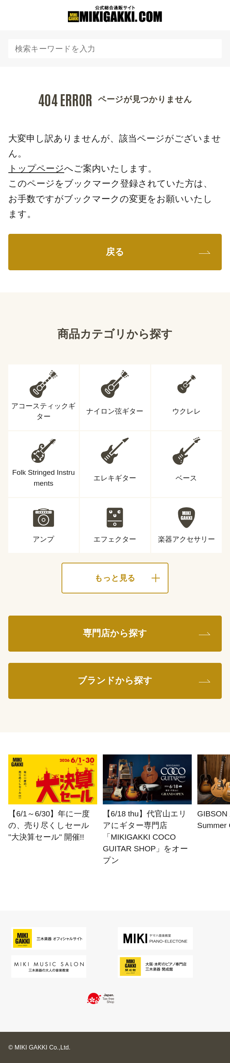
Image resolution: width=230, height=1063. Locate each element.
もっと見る (115, 578)
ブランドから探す (115, 680)
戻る (115, 252)
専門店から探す (115, 633)
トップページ (36, 168)
